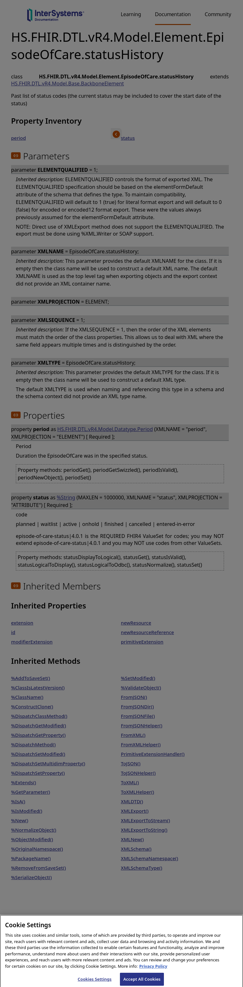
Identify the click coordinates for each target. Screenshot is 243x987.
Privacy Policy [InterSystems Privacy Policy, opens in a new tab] (153, 970)
